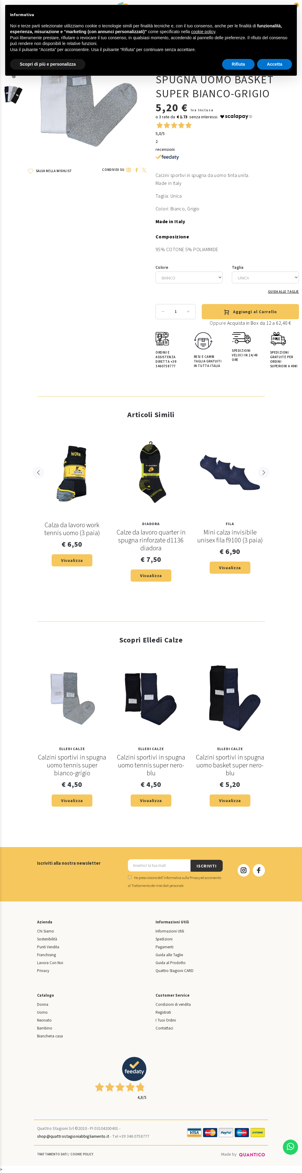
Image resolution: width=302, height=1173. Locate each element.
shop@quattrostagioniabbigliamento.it (73, 1136)
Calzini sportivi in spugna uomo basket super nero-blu (230, 765)
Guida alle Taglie (283, 292)
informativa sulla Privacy (182, 877)
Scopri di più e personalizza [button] (48, 64)
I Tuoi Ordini (166, 1019)
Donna (42, 1004)
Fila (230, 524)
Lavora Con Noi (50, 962)
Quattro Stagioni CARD (175, 970)
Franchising (46, 954)
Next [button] (263, 485)
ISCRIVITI (207, 865)
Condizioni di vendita (173, 1004)
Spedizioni (164, 938)
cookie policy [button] (203, 31)
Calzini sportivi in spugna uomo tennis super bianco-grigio (72, 765)
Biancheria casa (50, 1035)
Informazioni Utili (170, 930)
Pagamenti (164, 946)
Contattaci (164, 1027)
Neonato (44, 1019)
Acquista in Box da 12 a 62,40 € (259, 323)
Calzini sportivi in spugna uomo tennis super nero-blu (151, 765)
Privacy (43, 970)
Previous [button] (38, 485)
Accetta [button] (274, 64)
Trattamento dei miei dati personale (157, 885)
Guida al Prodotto (171, 962)
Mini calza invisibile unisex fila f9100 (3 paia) (230, 536)
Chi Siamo (45, 930)
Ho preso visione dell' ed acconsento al (174, 881)
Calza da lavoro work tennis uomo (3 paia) (72, 529)
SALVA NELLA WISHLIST (50, 171)
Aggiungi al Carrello (250, 312)
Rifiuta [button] (238, 64)
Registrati (163, 1012)
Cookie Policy (82, 1153)
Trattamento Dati (52, 1153)
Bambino (44, 1027)
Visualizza (72, 561)
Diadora (151, 524)
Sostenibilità (47, 938)
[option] (13, 97)
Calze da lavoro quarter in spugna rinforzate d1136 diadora (151, 540)
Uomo (42, 1012)
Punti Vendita (48, 946)
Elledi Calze (72, 749)
